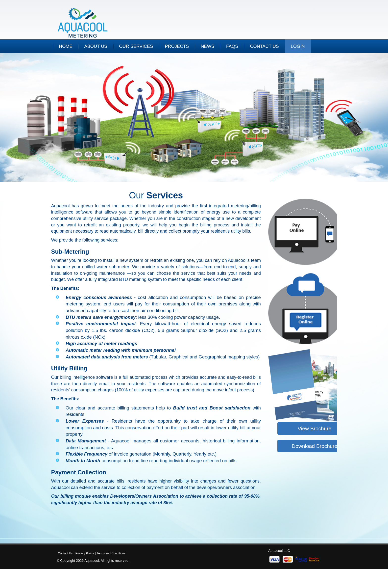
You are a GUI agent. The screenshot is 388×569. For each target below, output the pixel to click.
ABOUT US (95, 46)
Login (298, 46)
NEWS (207, 46)
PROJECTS (177, 46)
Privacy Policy (84, 553)
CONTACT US (264, 46)
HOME (66, 46)
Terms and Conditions (111, 553)
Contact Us (65, 553)
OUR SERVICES (136, 46)
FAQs (232, 46)
